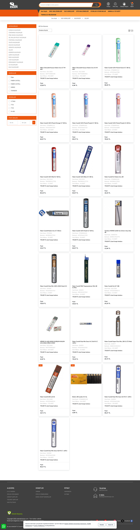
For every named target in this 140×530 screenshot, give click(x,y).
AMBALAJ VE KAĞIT (114, 11)
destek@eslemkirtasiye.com (106, 496)
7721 (11, 105)
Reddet (102, 524)
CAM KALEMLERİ (14, 60)
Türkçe (108, 4)
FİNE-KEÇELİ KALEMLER (16, 35)
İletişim (66, 494)
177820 (12, 101)
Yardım (38, 491)
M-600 (12, 111)
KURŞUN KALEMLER (15, 30)
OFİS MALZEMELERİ (82, 11)
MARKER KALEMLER (15, 52)
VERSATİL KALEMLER (15, 47)
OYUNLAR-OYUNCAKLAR (98, 11)
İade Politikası (11, 502)
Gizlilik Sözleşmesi (13, 494)
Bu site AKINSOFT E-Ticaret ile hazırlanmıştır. (19, 526)
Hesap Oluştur (124, 5)
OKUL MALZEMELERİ (55, 11)
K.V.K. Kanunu (11, 491)
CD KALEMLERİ (13, 65)
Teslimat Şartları (12, 499)
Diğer (11, 77)
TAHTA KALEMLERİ (14, 42)
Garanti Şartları (12, 497)
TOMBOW (13, 91)
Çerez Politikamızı (39, 525)
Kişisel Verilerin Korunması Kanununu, (75, 523)
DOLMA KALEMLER (14, 45)
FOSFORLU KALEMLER (15, 40)
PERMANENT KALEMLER (16, 62)
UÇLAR (11, 50)
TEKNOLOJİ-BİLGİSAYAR (48, 15)
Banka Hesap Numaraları (43, 497)
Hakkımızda (67, 491)
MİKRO (12, 87)
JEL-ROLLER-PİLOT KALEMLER (17, 37)
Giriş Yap (115, 4)
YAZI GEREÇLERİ (69, 11)
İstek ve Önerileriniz (42, 494)
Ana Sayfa (44, 11)
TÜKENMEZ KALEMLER (15, 32)
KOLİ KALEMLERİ (14, 67)
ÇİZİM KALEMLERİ (14, 55)
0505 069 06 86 (103, 490)
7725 (11, 108)
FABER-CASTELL (14, 84)
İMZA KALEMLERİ (14, 57)
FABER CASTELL (14, 80)
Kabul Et (110, 524)
